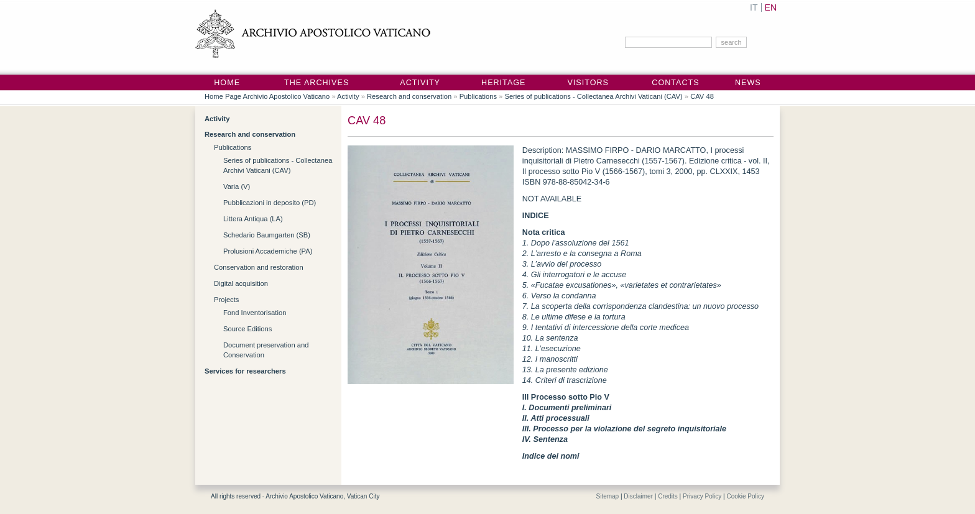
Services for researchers (245, 371)
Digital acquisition (241, 283)
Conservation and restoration (258, 267)
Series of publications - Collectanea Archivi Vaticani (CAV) (593, 96)
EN (771, 7)
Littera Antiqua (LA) (253, 219)
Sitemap (607, 496)
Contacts (675, 82)
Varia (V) (236, 186)
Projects (226, 299)
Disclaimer (638, 496)
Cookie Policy (745, 496)
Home (227, 82)
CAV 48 (702, 96)
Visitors (588, 82)
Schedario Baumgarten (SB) (266, 235)
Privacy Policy (702, 496)
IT (753, 7)
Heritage (503, 82)
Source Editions (247, 329)
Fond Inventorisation (254, 312)
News (748, 82)
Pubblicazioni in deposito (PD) (269, 202)
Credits (668, 496)
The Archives (316, 82)
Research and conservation (409, 96)
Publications (478, 96)
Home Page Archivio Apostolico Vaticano (267, 96)
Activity (420, 82)
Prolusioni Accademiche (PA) (267, 251)
